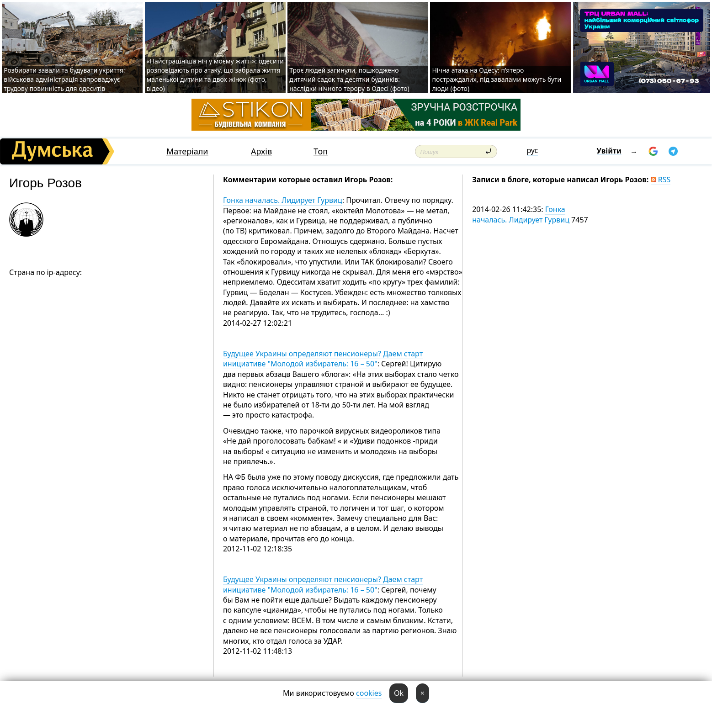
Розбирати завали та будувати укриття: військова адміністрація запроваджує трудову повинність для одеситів (64, 79)
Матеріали (187, 151)
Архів (261, 151)
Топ (320, 151)
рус (532, 150)
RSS (661, 180)
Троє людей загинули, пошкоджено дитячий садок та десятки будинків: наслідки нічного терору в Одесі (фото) (349, 79)
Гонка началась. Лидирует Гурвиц (282, 200)
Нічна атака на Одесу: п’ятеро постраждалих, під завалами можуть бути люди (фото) (496, 79)
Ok (399, 693)
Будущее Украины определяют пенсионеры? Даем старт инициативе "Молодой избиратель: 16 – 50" (323, 359)
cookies (369, 693)
